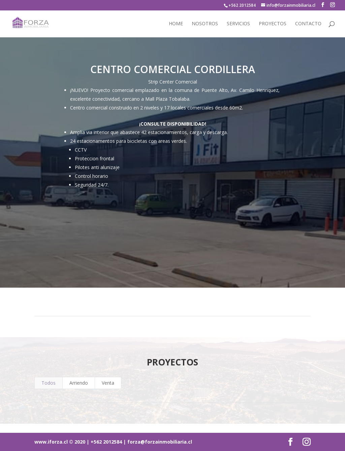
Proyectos (272, 24)
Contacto (308, 24)
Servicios (238, 24)
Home (176, 24)
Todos (48, 383)
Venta (108, 383)
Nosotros (205, 24)
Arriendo (78, 383)
